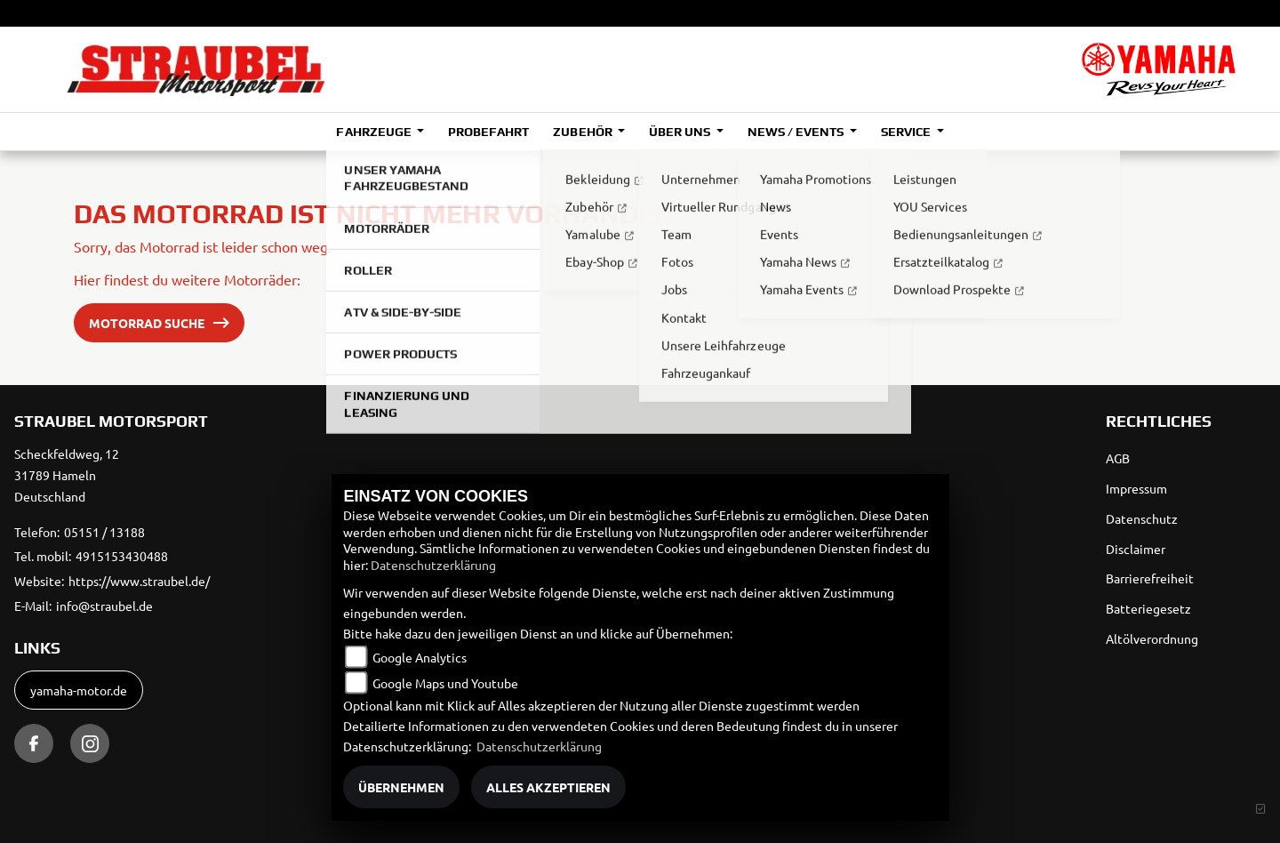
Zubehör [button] (583, 131)
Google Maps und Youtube (445, 683)
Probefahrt (488, 131)
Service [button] (907, 131)
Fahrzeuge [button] (374, 131)
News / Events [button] (797, 131)
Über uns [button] (681, 131)
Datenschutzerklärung (433, 565)
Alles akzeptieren (548, 787)
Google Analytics (419, 657)
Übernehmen (401, 787)
